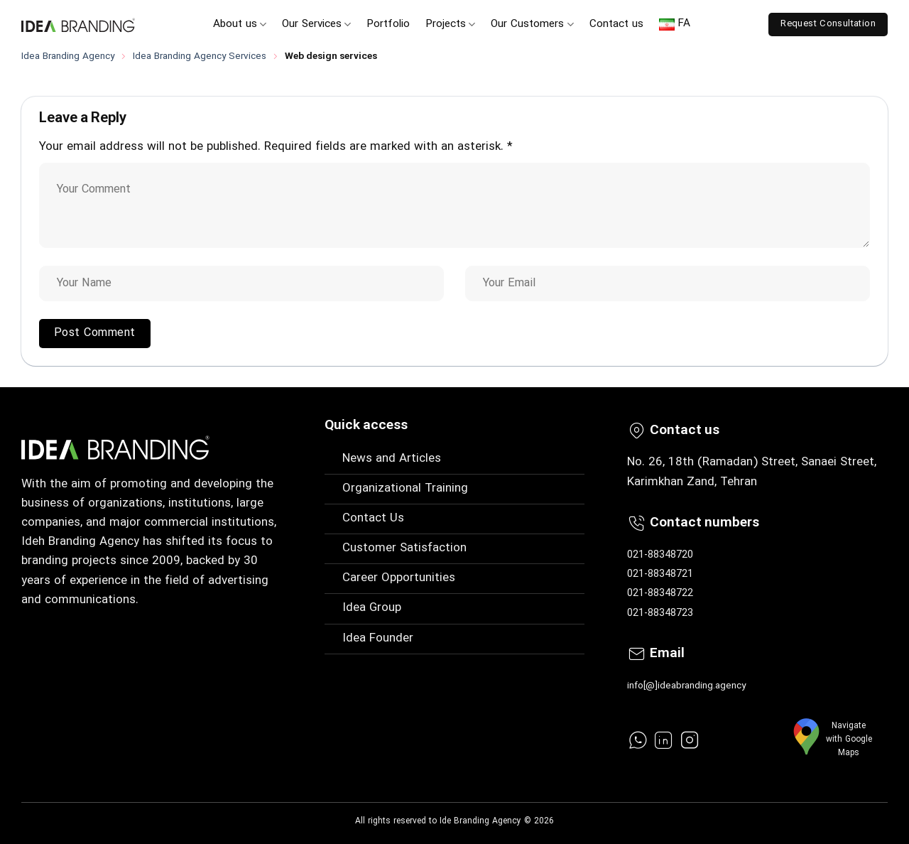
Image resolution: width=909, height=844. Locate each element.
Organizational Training (405, 489)
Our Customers (532, 24)
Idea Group (371, 608)
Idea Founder (377, 638)
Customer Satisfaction (404, 548)
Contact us (616, 24)
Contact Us (373, 518)
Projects (450, 24)
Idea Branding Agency (67, 56)
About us (239, 24)
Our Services (316, 24)
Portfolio (388, 24)
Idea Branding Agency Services (199, 56)
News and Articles (391, 459)
